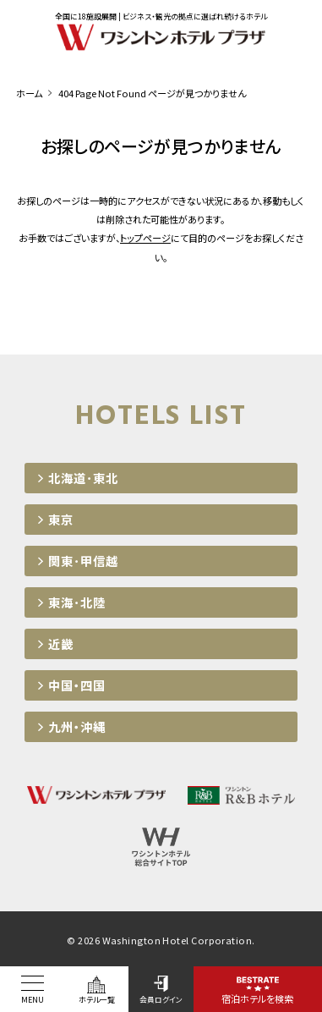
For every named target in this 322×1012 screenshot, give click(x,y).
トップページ (145, 238)
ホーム (29, 93)
